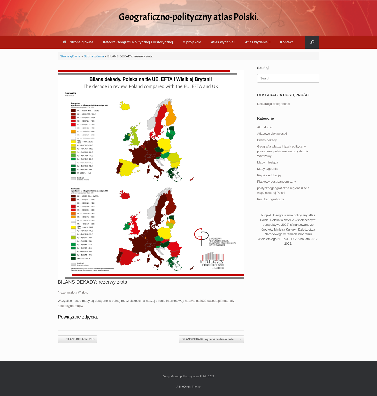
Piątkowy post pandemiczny (276, 181)
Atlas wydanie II (257, 42)
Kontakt (286, 42)
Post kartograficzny (270, 199)
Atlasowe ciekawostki (272, 133)
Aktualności (265, 127)
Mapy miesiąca (267, 162)
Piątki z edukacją (269, 175)
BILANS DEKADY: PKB (78, 339)
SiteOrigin (185, 386)
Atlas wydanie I (223, 42)
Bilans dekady (267, 140)
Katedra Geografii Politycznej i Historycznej (138, 42)
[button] (312, 42)
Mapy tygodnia (267, 169)
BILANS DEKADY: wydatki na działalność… (211, 339)
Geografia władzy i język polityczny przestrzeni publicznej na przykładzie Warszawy (282, 151)
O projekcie (192, 42)
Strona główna (78, 42)
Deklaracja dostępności (273, 104)
